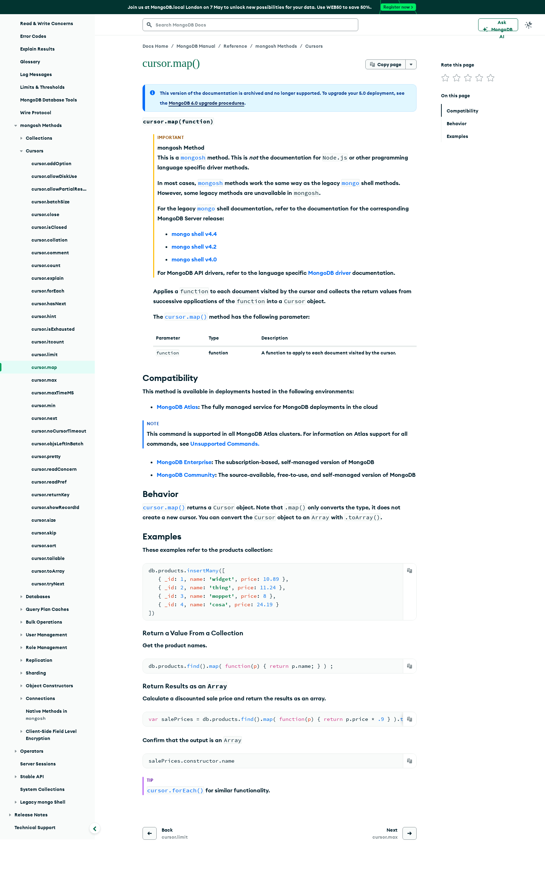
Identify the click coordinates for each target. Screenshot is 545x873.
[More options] (411, 64)
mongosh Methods (276, 46)
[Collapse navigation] (94, 828)
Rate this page (457, 65)
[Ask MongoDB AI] (498, 24)
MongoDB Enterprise (184, 462)
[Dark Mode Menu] (529, 25)
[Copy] (409, 571)
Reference (235, 46)
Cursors (314, 46)
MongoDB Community (186, 474)
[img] (445, 78)
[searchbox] (250, 24)
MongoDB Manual (195, 46)
